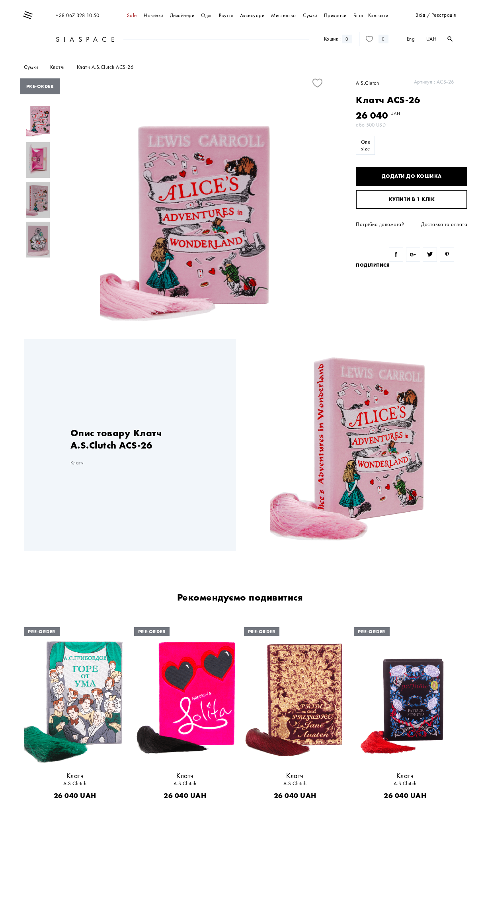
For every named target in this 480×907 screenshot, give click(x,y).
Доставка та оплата (444, 224)
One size (366, 145)
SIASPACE (86, 39)
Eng (411, 38)
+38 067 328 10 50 (78, 15)
